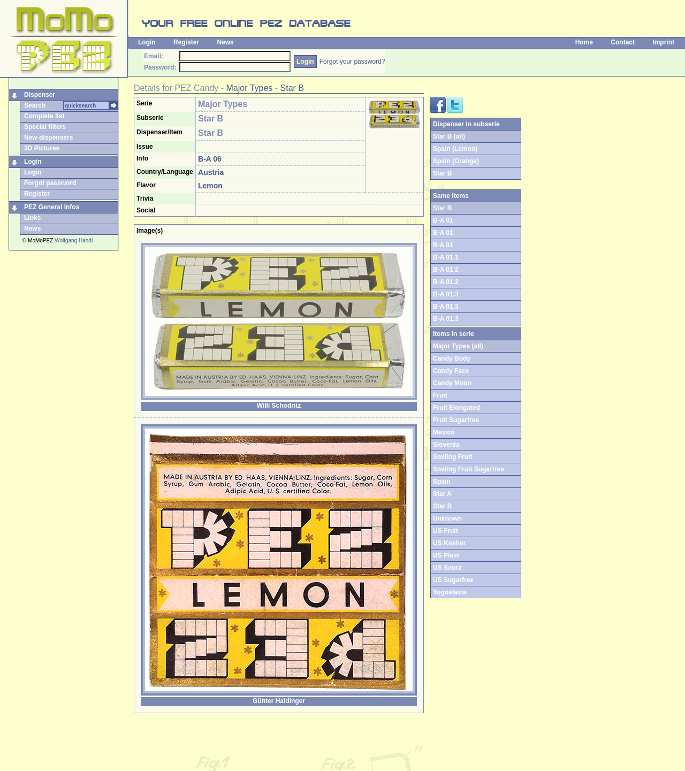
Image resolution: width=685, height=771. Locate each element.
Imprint (663, 42)
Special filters (45, 127)
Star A (442, 494)
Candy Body (451, 358)
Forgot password (50, 183)
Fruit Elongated (456, 407)
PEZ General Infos (51, 207)
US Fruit (445, 531)
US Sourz (447, 567)
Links (32, 218)
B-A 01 (443, 220)
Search (34, 105)
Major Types (249, 88)
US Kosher (449, 543)
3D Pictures (41, 148)
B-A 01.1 (446, 257)
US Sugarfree (453, 580)
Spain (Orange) (456, 161)
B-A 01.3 (446, 294)
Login (147, 42)
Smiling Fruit (452, 457)
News (225, 42)
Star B (292, 88)
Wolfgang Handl (74, 240)
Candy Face (451, 371)
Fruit (440, 395)
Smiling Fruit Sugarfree (468, 469)
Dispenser (39, 94)
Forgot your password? (352, 61)
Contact (623, 42)
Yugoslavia (450, 592)
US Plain (446, 555)
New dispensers (48, 137)
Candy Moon (452, 383)
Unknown (447, 518)
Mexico (444, 432)
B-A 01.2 (446, 269)
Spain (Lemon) (455, 148)
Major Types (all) (458, 346)
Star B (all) (449, 136)
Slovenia (446, 444)
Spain (442, 481)
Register (186, 42)
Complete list (44, 116)
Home (584, 42)
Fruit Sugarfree (456, 420)
